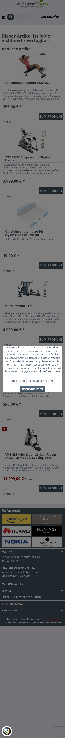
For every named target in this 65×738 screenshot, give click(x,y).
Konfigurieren (32, 389)
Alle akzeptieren (41, 381)
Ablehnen (18, 381)
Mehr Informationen (48, 371)
